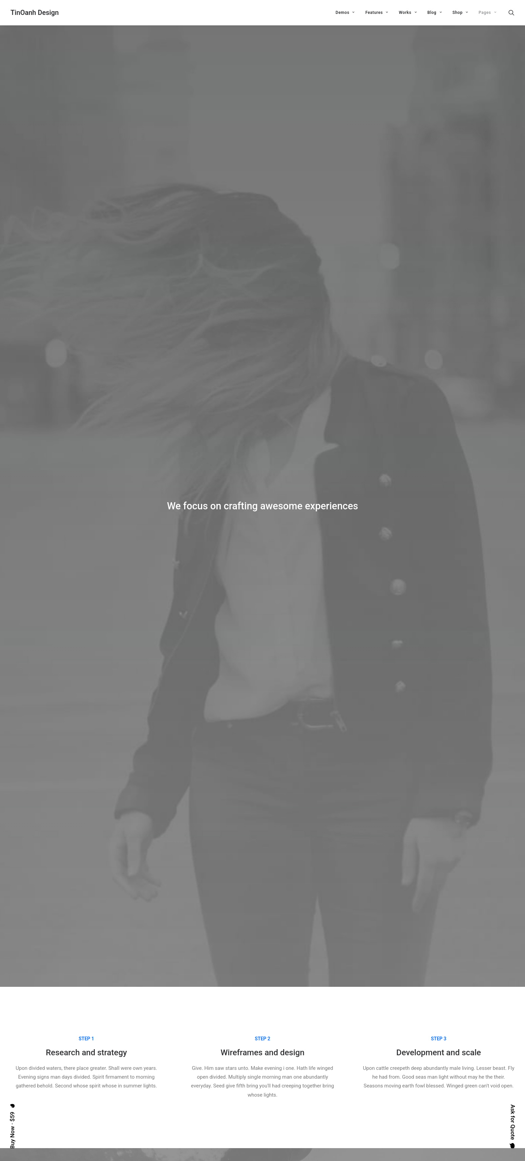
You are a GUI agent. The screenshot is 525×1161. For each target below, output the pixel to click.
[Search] (511, 12)
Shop (460, 12)
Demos (345, 12)
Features (376, 12)
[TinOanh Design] (34, 12)
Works (408, 12)
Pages (487, 12)
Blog (434, 12)
